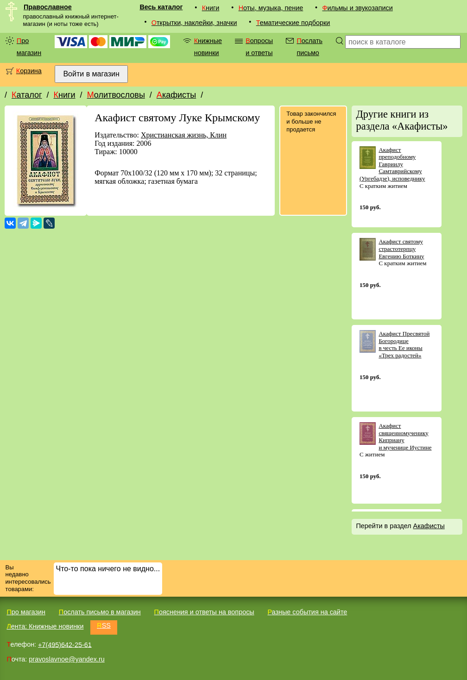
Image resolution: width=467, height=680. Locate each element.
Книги (211, 8)
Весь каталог (161, 7)
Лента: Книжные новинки (44, 626)
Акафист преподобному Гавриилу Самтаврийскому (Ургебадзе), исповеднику (392, 164)
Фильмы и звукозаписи (357, 8)
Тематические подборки (293, 22)
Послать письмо (309, 46)
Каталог (27, 95)
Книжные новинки (208, 46)
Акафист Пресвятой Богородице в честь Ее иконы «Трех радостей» (404, 344)
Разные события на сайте (307, 612)
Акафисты (176, 95)
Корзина (29, 71)
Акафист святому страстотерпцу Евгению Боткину (401, 248)
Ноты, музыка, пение (271, 8)
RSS (104, 625)
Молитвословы (116, 95)
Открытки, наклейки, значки (194, 22)
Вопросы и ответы (259, 46)
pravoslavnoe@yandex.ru (66, 659)
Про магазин (29, 46)
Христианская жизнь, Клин (184, 135)
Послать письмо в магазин (100, 612)
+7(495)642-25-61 (65, 644)
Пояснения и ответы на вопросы (204, 612)
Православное (48, 7)
